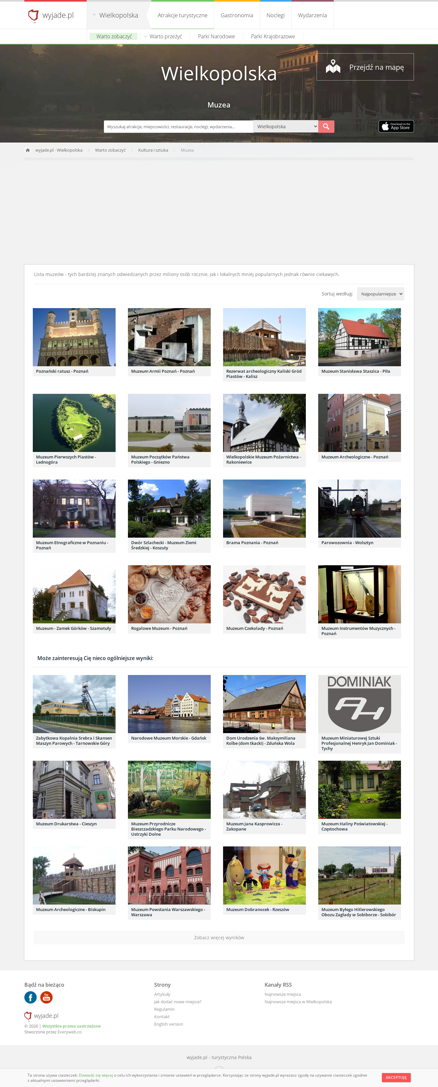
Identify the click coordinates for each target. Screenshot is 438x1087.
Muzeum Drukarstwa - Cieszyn (66, 823)
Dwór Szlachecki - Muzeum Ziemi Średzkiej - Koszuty (163, 545)
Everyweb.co (69, 1032)
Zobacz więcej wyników (219, 937)
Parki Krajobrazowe (273, 36)
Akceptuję (396, 1077)
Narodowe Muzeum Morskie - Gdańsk (168, 738)
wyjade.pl (58, 15)
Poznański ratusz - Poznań (62, 371)
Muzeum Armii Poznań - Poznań (163, 371)
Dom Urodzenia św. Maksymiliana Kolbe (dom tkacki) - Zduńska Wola (260, 740)
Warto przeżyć (166, 36)
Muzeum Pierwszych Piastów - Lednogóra (66, 459)
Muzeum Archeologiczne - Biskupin (71, 909)
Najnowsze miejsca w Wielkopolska (298, 1002)
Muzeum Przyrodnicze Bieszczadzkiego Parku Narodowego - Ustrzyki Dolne (168, 829)
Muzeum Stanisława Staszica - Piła (355, 371)
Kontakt (162, 1016)
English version (168, 1024)
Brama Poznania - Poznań (252, 542)
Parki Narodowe (216, 36)
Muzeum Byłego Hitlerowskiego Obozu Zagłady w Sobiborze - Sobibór (358, 912)
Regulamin (164, 1009)
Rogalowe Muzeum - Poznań (159, 628)
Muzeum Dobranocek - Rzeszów (257, 909)
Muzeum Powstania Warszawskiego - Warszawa (168, 912)
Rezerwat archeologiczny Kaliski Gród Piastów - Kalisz (264, 374)
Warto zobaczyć (114, 36)
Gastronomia (237, 15)
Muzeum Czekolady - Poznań (254, 628)
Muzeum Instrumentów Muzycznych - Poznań (358, 631)
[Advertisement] (219, 212)
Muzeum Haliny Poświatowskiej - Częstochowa (354, 826)
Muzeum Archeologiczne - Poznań (354, 456)
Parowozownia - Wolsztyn (347, 542)
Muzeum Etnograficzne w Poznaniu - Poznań (72, 545)
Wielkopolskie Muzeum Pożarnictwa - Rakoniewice (263, 459)
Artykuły (162, 994)
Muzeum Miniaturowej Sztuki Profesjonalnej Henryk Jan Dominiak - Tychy (359, 743)
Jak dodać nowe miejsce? (178, 1002)
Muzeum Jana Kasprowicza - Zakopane (254, 826)
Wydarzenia (312, 15)
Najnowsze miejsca (283, 994)
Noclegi (276, 15)
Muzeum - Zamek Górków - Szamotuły (73, 628)
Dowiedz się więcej (96, 1075)
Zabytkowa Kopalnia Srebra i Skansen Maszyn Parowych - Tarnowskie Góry (74, 740)
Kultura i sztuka (153, 150)
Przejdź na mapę (376, 67)
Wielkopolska (118, 15)
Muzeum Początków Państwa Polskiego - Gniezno (160, 459)
